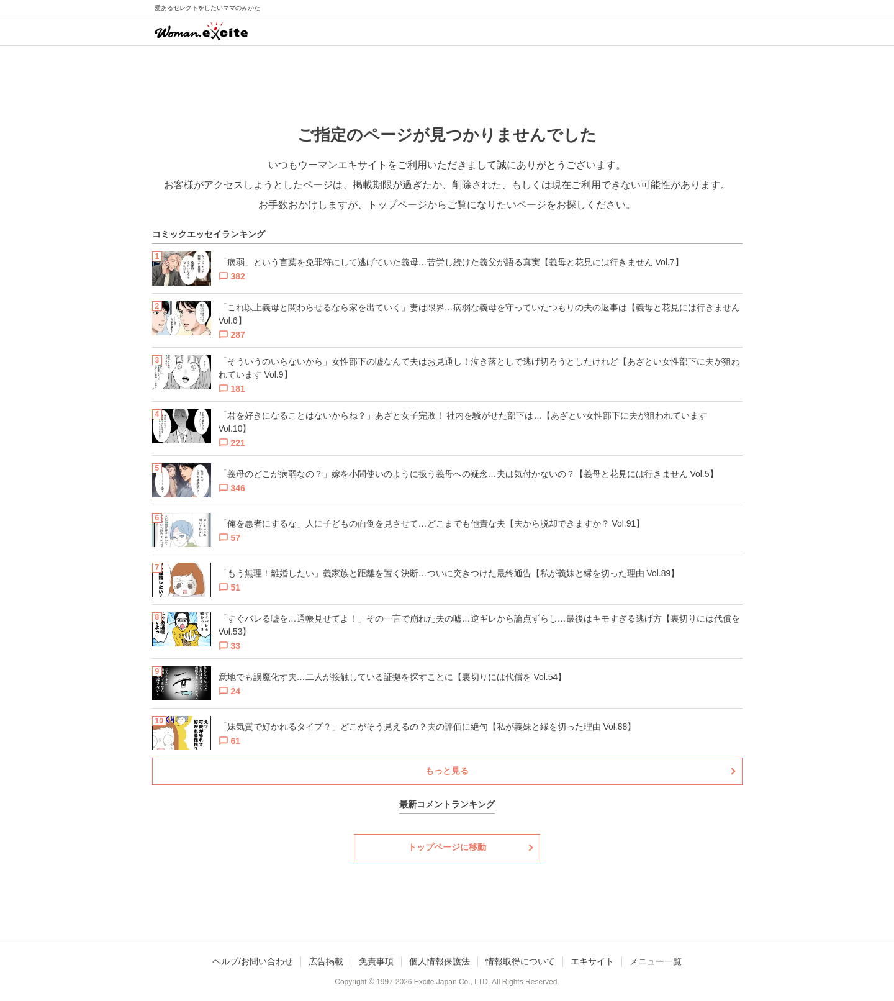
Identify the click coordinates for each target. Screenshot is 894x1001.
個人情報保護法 (439, 961)
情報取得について (520, 961)
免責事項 (376, 961)
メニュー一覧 (656, 961)
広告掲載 (326, 961)
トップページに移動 (447, 847)
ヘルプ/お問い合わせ (252, 961)
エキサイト (592, 961)
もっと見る (447, 771)
